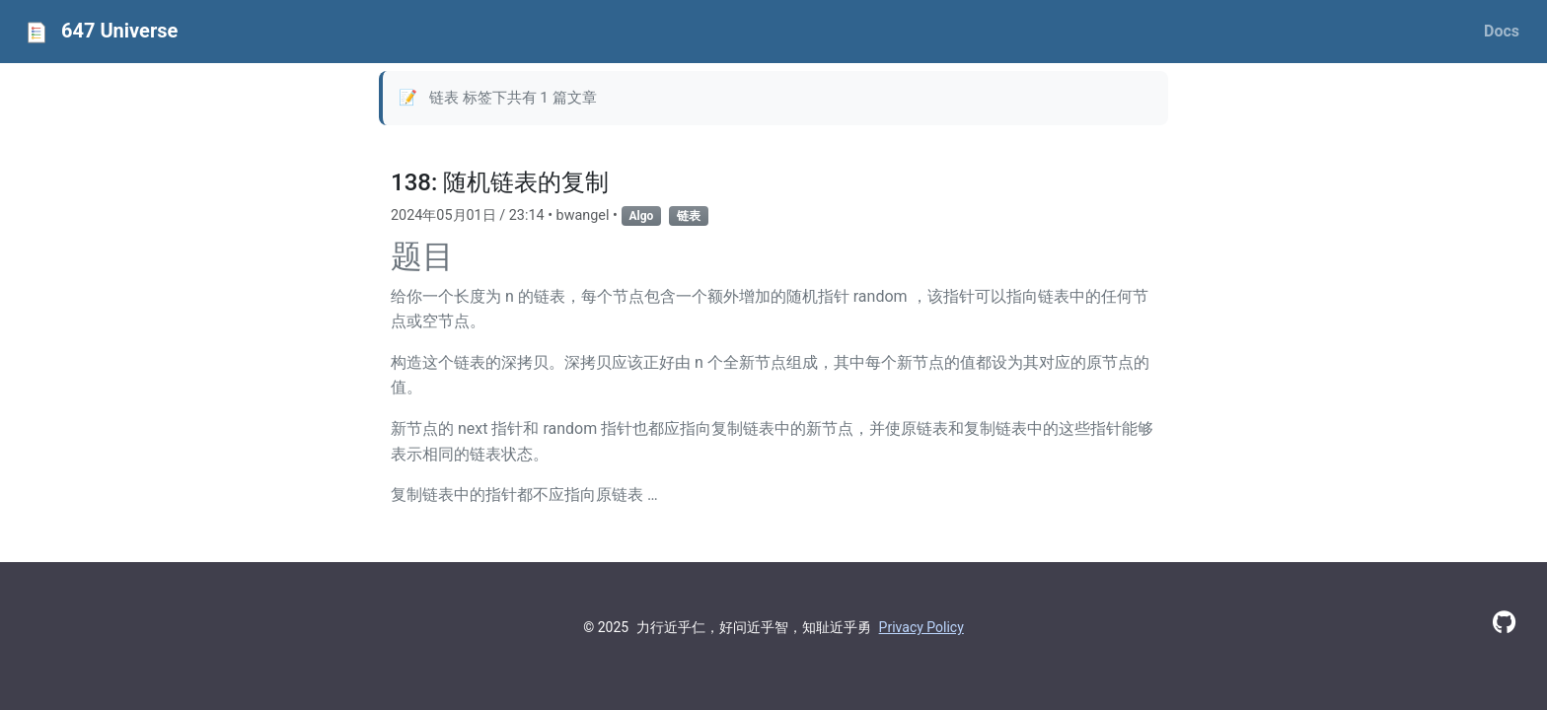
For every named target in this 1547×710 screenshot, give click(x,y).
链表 (688, 216)
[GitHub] (1504, 623)
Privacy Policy (921, 627)
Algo (641, 216)
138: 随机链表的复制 (500, 182)
